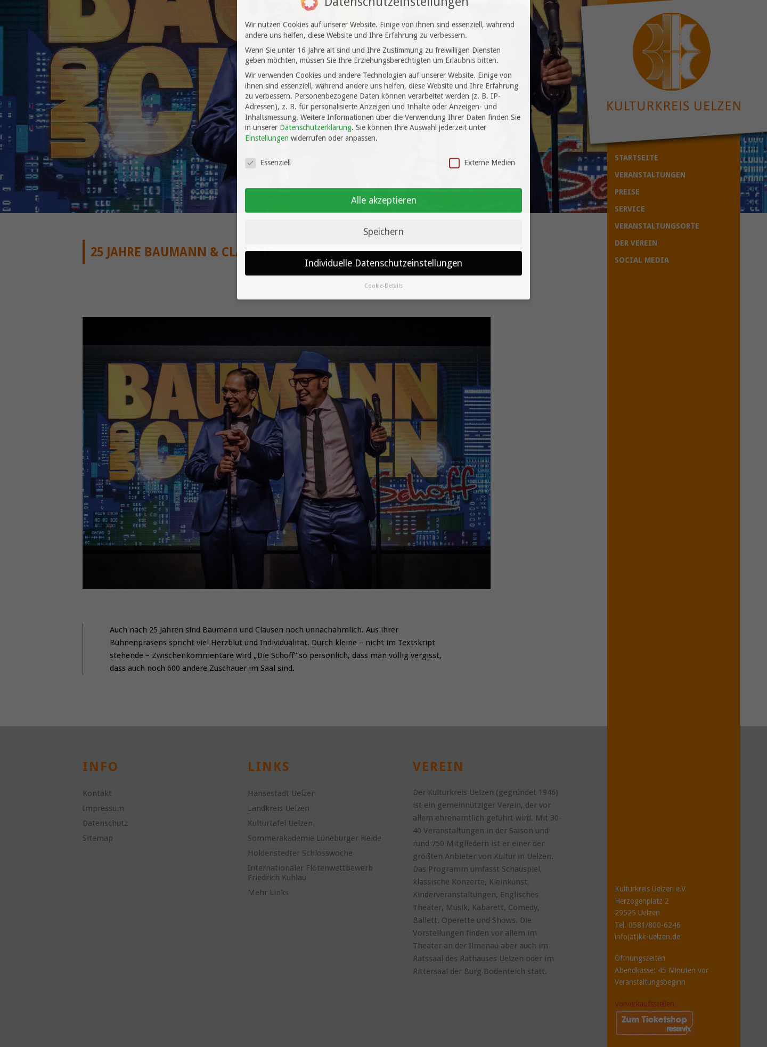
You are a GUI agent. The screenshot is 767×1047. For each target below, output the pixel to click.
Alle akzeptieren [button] (384, 164)
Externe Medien (482, 126)
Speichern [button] (383, 195)
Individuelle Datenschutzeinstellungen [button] (383, 227)
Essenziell (268, 126)
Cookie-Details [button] (383, 250)
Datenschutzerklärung (316, 91)
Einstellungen (267, 102)
